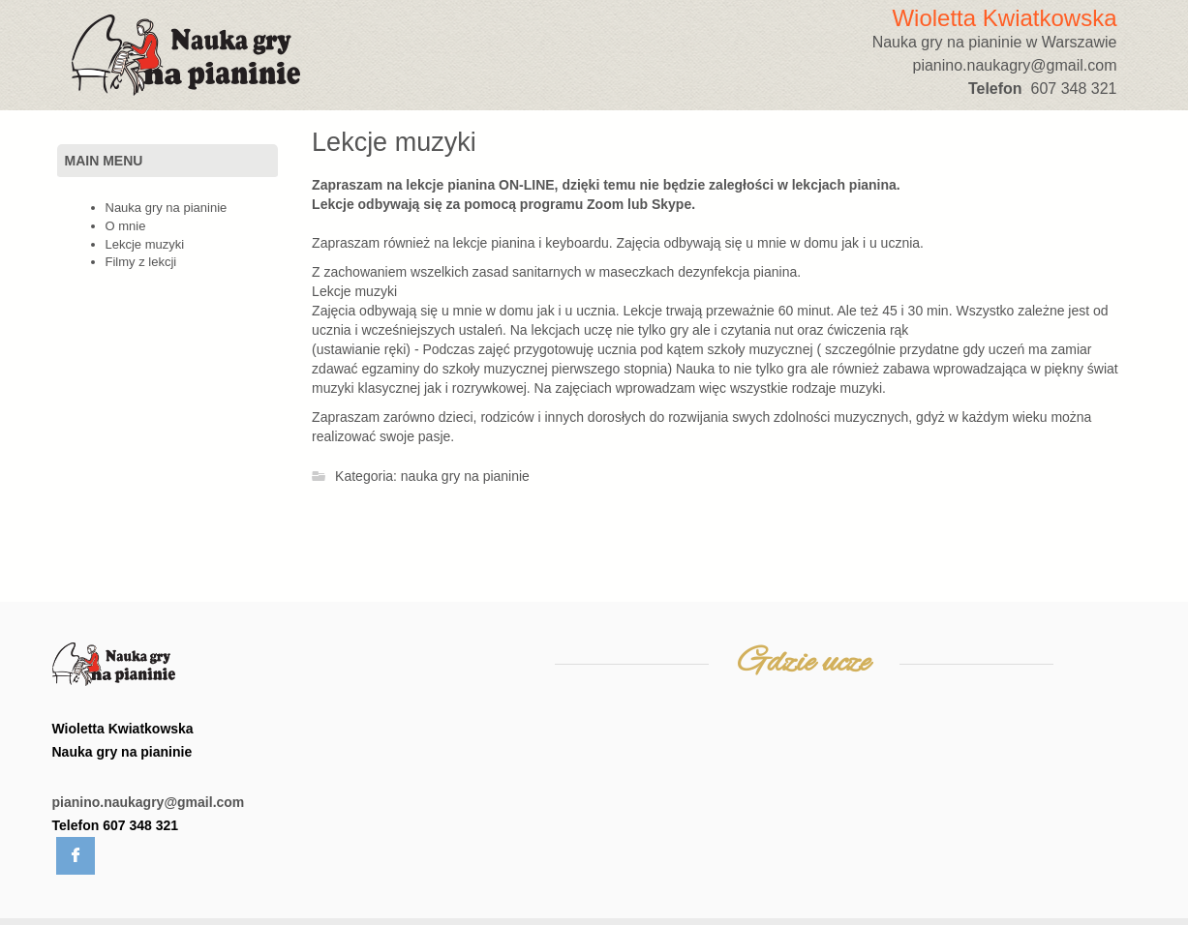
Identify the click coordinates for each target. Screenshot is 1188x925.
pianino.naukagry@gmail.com (148, 802)
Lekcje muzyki (394, 142)
